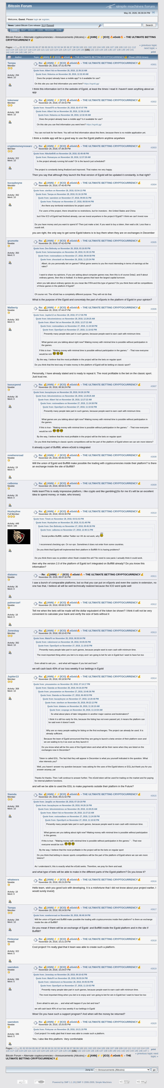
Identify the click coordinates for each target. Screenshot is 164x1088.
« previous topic (148, 45)
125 (60, 49)
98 (74, 47)
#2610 (153, 513)
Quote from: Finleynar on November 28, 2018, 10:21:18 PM (60, 1029)
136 (110, 49)
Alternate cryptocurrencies (38, 37)
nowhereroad (15, 455)
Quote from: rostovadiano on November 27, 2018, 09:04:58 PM (66, 256)
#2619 (153, 968)
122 (47, 49)
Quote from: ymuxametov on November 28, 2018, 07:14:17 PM (62, 684)
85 (33, 47)
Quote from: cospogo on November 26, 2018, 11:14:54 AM (76, 710)
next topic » (150, 48)
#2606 (153, 309)
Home (14, 30)
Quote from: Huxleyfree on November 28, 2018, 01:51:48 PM (63, 523)
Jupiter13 (13, 676)
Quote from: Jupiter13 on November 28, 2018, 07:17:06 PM (60, 315)
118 (30, 49)
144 (17, 52)
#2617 (153, 909)
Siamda (12, 794)
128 (73, 49)
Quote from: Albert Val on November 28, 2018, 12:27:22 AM (65, 322)
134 (101, 49)
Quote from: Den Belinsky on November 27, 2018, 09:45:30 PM (66, 526)
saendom (13, 967)
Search (31, 30)
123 (52, 49)
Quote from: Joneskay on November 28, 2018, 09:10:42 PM (60, 975)
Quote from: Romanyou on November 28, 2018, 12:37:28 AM (63, 157)
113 (8, 49)
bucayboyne (15, 182)
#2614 (153, 678)
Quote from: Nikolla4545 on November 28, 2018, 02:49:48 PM (61, 154)
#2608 (153, 457)
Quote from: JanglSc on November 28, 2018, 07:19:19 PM (60, 802)
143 (12, 52)
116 (21, 49)
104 (99, 47)
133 (97, 49)
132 (92, 49)
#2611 (153, 576)
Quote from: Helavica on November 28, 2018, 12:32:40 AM (62, 74)
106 (108, 47)
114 (12, 49)
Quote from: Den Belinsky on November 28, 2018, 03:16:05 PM (62, 248)
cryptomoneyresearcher (22, 146)
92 (55, 47)
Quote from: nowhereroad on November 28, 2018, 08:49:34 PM (62, 915)
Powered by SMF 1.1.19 (63, 1082)
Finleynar (13, 939)
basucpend (14, 384)
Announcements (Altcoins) (70, 37)
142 (8, 52)
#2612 (153, 604)
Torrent (50, 25)
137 (114, 49)
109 (121, 47)
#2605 (153, 242)
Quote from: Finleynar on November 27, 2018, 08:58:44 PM (67, 202)
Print (153, 52)
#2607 (153, 386)
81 (21, 47)
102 (90, 47)
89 (46, 47)
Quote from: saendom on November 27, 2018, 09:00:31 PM (64, 198)
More (59, 30)
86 (37, 47)
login (36, 19)
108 (116, 47)
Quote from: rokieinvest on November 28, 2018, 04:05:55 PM (63, 642)
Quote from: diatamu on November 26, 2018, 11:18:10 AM (73, 706)
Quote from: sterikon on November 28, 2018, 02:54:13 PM (60, 191)
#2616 (153, 881)
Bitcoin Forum (13, 37)
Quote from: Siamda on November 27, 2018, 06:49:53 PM (66, 695)
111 (130, 47)
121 (43, 49)
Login (40, 30)
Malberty (13, 307)
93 (58, 47)
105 (103, 47)
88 (43, 47)
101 (86, 47)
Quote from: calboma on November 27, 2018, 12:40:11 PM (67, 530)
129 (78, 49)
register (45, 19)
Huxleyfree (14, 511)
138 (119, 49)
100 (81, 47)
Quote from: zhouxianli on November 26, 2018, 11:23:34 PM (68, 259)
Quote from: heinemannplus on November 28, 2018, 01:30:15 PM (65, 252)
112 (134, 47)
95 (65, 47)
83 (27, 47)
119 (34, 49)
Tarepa (12, 63)
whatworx (13, 879)
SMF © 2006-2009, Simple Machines (94, 1082)
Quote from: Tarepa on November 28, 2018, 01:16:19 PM (61, 194)
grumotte (13, 240)
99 (77, 47)
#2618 (153, 940)
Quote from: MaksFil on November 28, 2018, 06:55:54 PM (59, 638)
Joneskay (13, 630)
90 (49, 47)
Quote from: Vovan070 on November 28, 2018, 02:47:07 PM (60, 108)
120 (38, 49)
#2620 (153, 1023)
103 (94, 47)
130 (82, 49)
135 (105, 49)
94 (62, 47)
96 (68, 47)
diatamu (12, 574)
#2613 (153, 632)
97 (71, 47)
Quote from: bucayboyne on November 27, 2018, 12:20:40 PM (71, 699)
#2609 (153, 485)
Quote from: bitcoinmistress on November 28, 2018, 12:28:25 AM (65, 319)
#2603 (153, 147)
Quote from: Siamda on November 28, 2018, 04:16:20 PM (61, 688)
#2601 (153, 64)
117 (25, 49)
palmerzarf (14, 602)
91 (52, 47)
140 (127, 49)
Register (49, 30)
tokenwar (13, 100)
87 (40, 47)
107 (112, 47)
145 (21, 52)
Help (23, 30)
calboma (13, 483)
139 (123, 49)
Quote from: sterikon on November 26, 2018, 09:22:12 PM (71, 703)
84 (30, 47)
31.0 (43, 25)
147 (30, 52)
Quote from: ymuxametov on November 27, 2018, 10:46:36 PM (66, 692)
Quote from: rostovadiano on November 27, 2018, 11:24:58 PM (69, 326)
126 (65, 49)
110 (125, 47)
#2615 (153, 796)
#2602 (153, 101)
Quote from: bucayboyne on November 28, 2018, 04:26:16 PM (62, 392)
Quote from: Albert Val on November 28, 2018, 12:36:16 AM (60, 71)
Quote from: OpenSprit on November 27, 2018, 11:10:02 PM (70, 330)
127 (69, 49)
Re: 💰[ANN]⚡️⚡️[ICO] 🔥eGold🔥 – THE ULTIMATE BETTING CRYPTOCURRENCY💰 (90, 63)
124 (56, 49)
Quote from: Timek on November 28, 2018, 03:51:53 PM (59, 519)
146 (25, 52)
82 (24, 47)
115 (17, 49)
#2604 (153, 184)
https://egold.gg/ (91, 83)
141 (132, 49)
